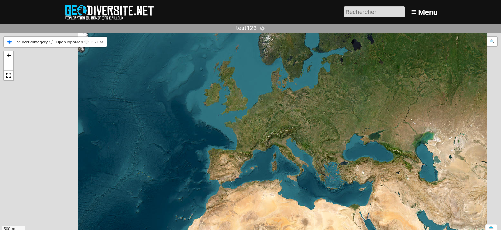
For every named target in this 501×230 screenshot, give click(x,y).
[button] (8, 56)
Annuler (262, 28)
